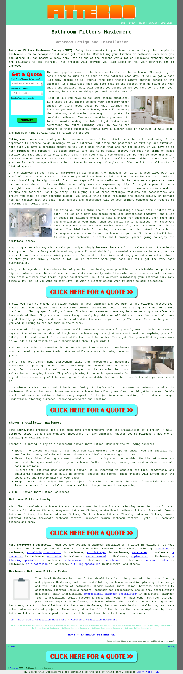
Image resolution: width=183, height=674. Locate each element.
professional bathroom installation (110, 594)
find (20, 506)
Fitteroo (14, 668)
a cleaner (113, 560)
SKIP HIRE (139, 552)
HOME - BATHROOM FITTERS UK (91, 634)
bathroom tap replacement (113, 590)
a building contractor (44, 552)
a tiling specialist (85, 564)
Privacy (171, 647)
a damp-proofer (157, 560)
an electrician (37, 564)
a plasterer (139, 556)
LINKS (132, 23)
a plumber (54, 556)
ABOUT (142, 23)
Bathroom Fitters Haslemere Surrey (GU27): (41, 50)
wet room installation (90, 582)
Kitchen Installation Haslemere (94, 619)
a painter (162, 548)
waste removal (96, 556)
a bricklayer (96, 552)
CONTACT (153, 23)
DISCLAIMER (167, 23)
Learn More (144, 672)
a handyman (72, 560)
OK (157, 672)
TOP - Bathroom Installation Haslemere (37, 619)
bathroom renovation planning (133, 582)
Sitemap (11, 647)
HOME (123, 23)
